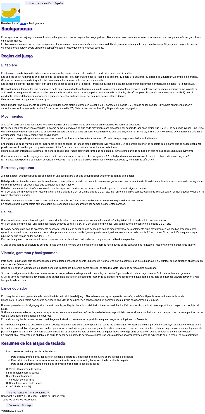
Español (59, 3)
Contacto (14, 405)
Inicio (23, 23)
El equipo (27, 405)
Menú (30, 3)
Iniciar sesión (44, 3)
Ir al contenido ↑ (39, 392)
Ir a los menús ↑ (18, 392)
